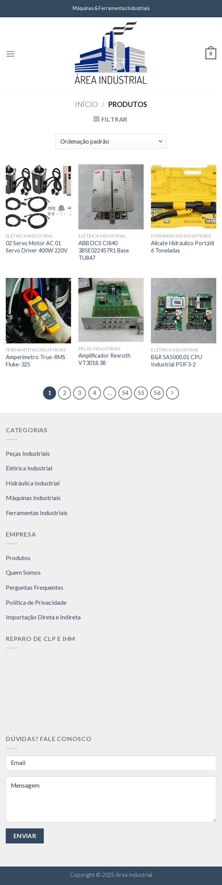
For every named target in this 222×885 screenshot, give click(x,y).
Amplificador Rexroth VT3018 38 (104, 359)
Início (86, 104)
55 (141, 392)
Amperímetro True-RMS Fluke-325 (35, 361)
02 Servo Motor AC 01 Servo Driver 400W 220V (37, 247)
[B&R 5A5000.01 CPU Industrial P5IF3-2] (183, 310)
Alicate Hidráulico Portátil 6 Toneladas (182, 247)
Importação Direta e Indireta (43, 617)
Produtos (18, 557)
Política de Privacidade (36, 602)
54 (125, 392)
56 (157, 392)
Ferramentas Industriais (37, 512)
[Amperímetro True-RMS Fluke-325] (38, 310)
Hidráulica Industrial (33, 483)
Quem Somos (23, 572)
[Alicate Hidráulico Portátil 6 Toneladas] (183, 197)
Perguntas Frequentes (34, 587)
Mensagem (111, 799)
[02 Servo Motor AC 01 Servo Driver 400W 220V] (38, 197)
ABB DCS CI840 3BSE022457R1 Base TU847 (103, 250)
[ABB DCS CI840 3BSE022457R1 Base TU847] (111, 197)
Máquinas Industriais (33, 497)
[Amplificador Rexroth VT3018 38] (111, 310)
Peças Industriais (28, 453)
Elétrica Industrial (29, 468)
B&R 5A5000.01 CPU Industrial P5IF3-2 (176, 361)
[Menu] (10, 53)
